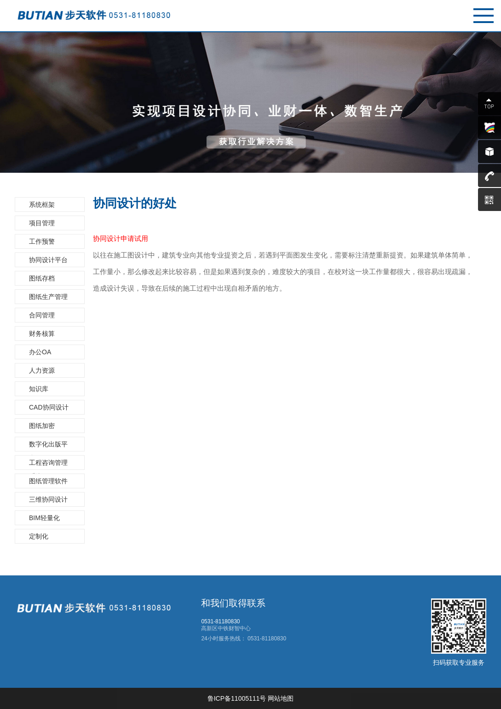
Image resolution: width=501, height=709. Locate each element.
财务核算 (42, 333)
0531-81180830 (266, 638)
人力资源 (42, 370)
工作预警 (42, 241)
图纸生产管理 (48, 296)
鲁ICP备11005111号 (236, 698)
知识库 (38, 389)
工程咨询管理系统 (48, 464)
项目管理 (42, 223)
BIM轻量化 (44, 517)
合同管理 (42, 315)
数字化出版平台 (48, 445)
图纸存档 (42, 278)
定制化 (38, 536)
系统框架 (42, 204)
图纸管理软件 (48, 481)
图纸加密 (42, 425)
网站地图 (281, 698)
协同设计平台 (48, 260)
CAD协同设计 (49, 407)
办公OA (40, 352)
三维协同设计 (48, 499)
